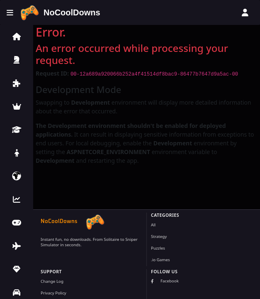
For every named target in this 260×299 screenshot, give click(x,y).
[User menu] (245, 12)
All (153, 225)
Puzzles (158, 248)
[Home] (60, 12)
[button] (16, 36)
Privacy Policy (53, 293)
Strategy (159, 236)
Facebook (165, 281)
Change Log (52, 281)
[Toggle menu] (10, 12)
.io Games (160, 259)
